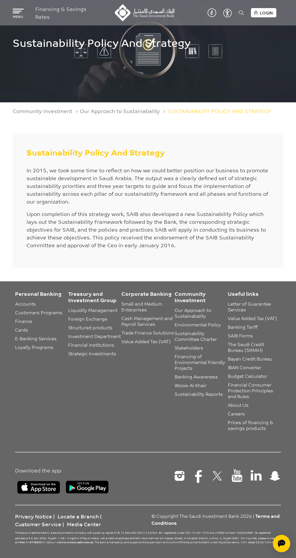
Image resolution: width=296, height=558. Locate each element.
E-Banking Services (36, 338)
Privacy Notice (33, 516)
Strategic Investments (92, 353)
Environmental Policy (198, 324)
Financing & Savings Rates (60, 13)
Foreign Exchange (87, 319)
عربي (212, 12)
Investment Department (94, 336)
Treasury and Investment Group (92, 296)
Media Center (84, 524)
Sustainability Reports (199, 394)
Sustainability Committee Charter (196, 336)
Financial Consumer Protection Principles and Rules (251, 390)
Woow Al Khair (190, 385)
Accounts (25, 304)
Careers (236, 413)
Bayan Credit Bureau (250, 358)
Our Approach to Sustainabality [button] (193, 313)
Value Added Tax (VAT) (146, 341)
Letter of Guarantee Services (250, 306)
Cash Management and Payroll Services (147, 321)
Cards (21, 330)
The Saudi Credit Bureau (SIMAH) (246, 347)
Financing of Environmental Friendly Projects (200, 362)
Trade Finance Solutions (147, 332)
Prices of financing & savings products (251, 425)
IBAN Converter (244, 367)
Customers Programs (38, 312)
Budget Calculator (247, 376)
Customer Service (38, 524)
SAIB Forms (240, 335)
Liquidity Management (92, 310)
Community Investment (42, 110)
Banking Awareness (196, 376)
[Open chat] (281, 543)
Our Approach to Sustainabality (120, 110)
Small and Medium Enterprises (142, 306)
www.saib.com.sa (81, 542)
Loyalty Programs (34, 347)
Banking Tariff (243, 327)
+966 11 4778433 (30, 542)
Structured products (90, 327)
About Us (238, 405)
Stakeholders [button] (189, 347)
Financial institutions (91, 345)
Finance (23, 321)
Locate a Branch (78, 516)
